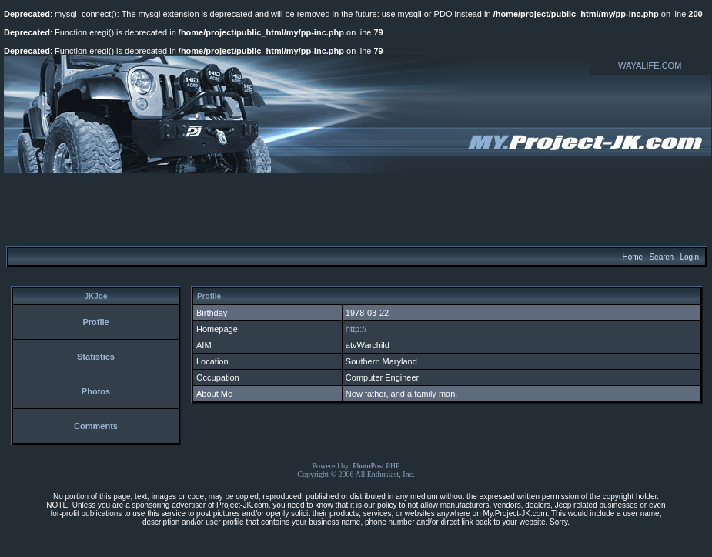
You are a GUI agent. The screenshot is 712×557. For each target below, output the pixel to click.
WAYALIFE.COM (649, 65)
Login (689, 257)
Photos (96, 391)
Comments (96, 426)
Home (632, 257)
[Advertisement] (356, 208)
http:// (356, 329)
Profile (95, 322)
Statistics (96, 356)
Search (661, 257)
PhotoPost (368, 465)
